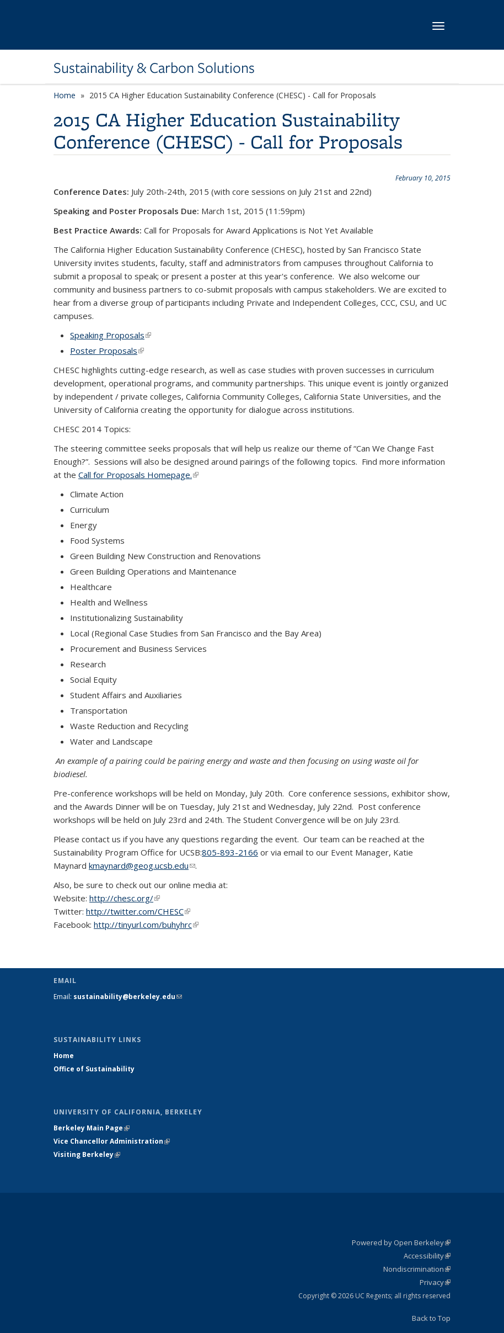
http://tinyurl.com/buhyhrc (146, 924)
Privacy (435, 1282)
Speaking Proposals (110, 335)
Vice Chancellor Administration (111, 1141)
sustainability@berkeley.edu (127, 996)
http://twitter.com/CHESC (138, 911)
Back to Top (431, 1318)
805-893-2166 (230, 852)
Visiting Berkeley (86, 1154)
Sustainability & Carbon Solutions (154, 68)
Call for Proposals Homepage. (138, 474)
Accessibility (427, 1256)
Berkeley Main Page (91, 1128)
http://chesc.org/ (124, 898)
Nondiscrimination (417, 1269)
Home (64, 95)
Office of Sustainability (94, 1069)
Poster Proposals (107, 350)
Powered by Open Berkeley (401, 1242)
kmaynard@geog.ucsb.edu (142, 865)
